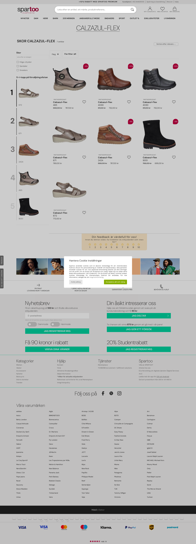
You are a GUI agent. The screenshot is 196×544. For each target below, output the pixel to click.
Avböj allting (76, 282)
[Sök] (132, 9)
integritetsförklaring (96, 277)
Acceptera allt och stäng (115, 282)
